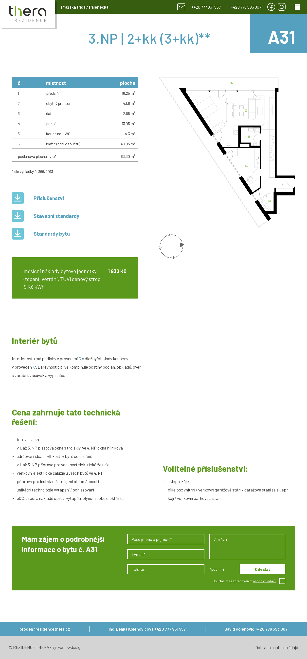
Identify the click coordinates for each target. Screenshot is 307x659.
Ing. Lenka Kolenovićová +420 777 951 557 (147, 628)
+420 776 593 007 (246, 7)
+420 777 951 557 (206, 7)
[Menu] (297, 7)
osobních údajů (264, 581)
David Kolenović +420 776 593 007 (256, 628)
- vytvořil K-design (66, 647)
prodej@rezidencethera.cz (44, 628)
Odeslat (262, 569)
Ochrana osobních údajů (276, 647)
